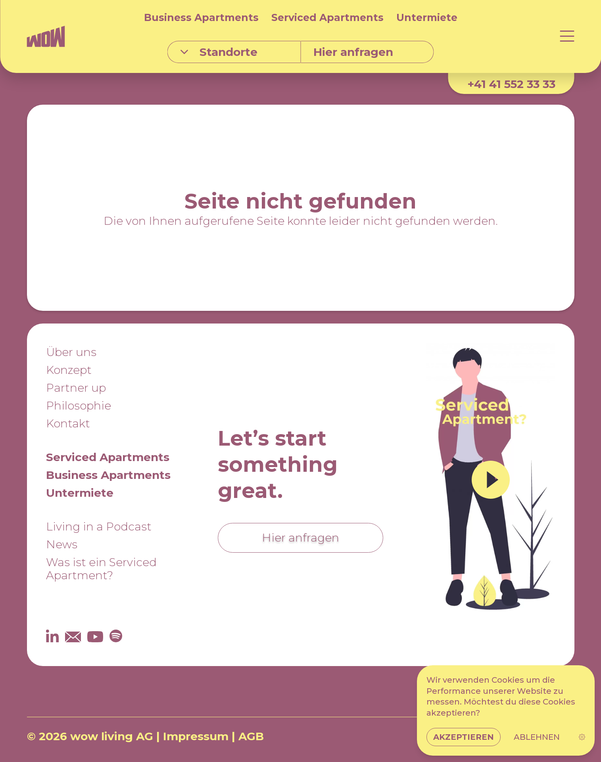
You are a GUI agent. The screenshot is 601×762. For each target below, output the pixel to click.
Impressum (195, 736)
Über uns (71, 352)
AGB (251, 736)
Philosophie (78, 405)
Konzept (69, 370)
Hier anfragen (300, 537)
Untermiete (426, 17)
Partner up (76, 387)
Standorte (218, 52)
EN (566, 736)
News (61, 544)
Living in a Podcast (99, 526)
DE (540, 736)
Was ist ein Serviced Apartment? (101, 568)
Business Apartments (201, 17)
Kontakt (68, 423)
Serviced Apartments (327, 17)
